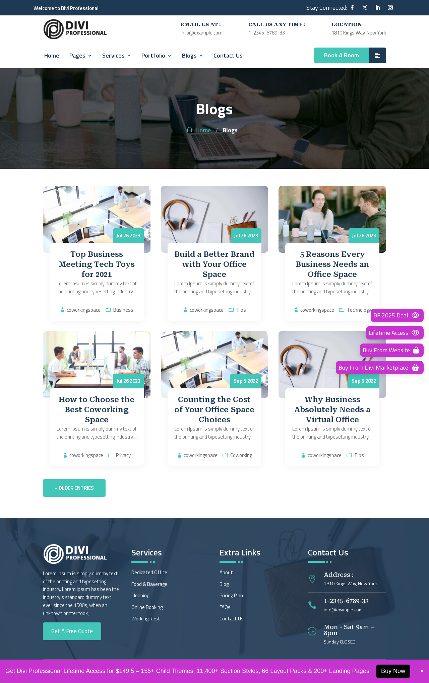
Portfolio (153, 55)
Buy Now (393, 671)
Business (123, 310)
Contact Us (228, 55)
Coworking (241, 455)
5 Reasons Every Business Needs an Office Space (332, 264)
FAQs (225, 607)
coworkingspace (84, 310)
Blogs (189, 55)
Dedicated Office (149, 572)
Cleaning (140, 595)
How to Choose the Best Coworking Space (96, 409)
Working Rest (145, 618)
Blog (224, 584)
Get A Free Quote (72, 631)
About (226, 572)
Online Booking (147, 607)
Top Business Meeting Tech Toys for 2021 (97, 264)
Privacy (123, 455)
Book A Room (341, 55)
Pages (77, 55)
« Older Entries (74, 488)
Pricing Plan (231, 595)
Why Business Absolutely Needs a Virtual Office (332, 409)
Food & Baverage (149, 584)
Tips (241, 310)
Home (51, 55)
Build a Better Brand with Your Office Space (214, 264)
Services (113, 55)
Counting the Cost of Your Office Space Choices (214, 409)
